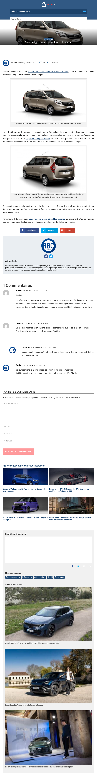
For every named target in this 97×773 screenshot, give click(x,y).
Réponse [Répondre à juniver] (86, 313)
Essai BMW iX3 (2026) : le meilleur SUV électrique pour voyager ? (32, 643)
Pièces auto (27, 577)
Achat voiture (40, 577)
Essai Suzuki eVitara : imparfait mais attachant (24, 705)
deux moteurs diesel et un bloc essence (47, 219)
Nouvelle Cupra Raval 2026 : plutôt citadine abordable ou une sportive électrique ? (39, 767)
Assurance (59, 577)
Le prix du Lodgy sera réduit (38, 138)
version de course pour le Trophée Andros (48, 71)
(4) (44, 62)
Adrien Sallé (19, 62)
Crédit (50, 577)
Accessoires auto (13, 577)
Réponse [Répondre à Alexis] (86, 337)
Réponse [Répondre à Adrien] (86, 379)
